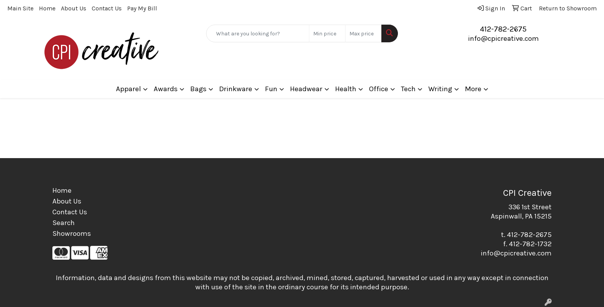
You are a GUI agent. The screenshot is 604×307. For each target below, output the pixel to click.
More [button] (473, 89)
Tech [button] (408, 89)
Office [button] (378, 89)
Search (63, 223)
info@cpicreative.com (503, 38)
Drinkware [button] (235, 89)
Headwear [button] (306, 89)
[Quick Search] (258, 33)
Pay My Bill (142, 8)
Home (47, 8)
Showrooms (71, 233)
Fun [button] (271, 89)
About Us (73, 8)
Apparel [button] (128, 89)
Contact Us (107, 8)
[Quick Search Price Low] (327, 33)
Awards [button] (166, 89)
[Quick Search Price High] (363, 33)
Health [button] (345, 89)
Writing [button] (440, 89)
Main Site (20, 8)
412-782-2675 (503, 29)
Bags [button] (198, 89)
